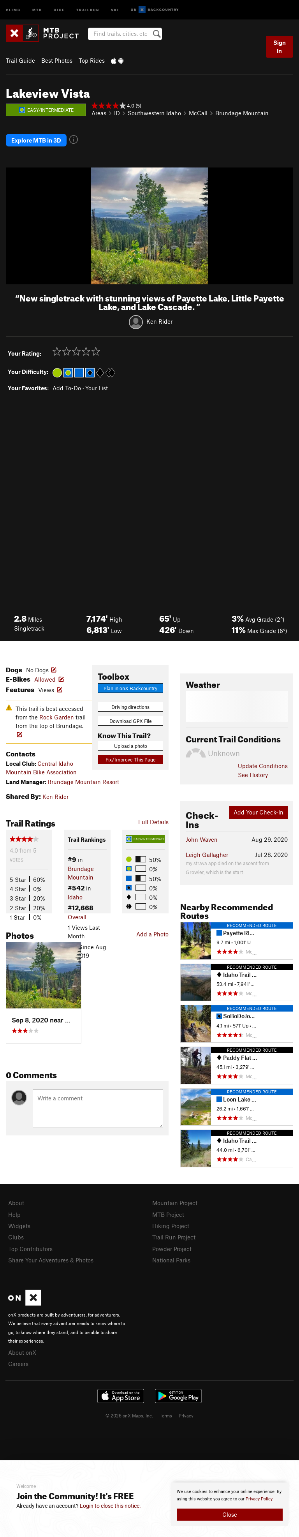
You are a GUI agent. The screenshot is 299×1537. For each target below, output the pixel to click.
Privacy (186, 1415)
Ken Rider (159, 321)
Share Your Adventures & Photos (50, 1260)
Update (263, 765)
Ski (115, 9)
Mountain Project (174, 1202)
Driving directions (130, 707)
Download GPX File (130, 721)
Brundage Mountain (242, 112)
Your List (96, 387)
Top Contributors (30, 1248)
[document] (230, 1504)
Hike (59, 9)
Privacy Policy (259, 1499)
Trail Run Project (173, 1237)
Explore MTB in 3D (36, 140)
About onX (22, 1352)
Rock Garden (56, 717)
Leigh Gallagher (207, 854)
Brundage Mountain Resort (83, 781)
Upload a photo (130, 746)
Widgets (19, 1225)
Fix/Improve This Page (131, 759)
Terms (166, 1415)
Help (14, 1214)
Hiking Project (170, 1225)
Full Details (153, 821)
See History (253, 774)
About (16, 1202)
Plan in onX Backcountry (130, 688)
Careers (18, 1363)
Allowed (45, 679)
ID (117, 112)
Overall (77, 916)
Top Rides (92, 60)
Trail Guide (20, 60)
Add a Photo (152, 934)
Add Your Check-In (258, 812)
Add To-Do (67, 387)
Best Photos (56, 60)
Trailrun (87, 9)
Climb (13, 9)
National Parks (171, 1260)
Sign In (279, 46)
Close (229, 1514)
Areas (98, 112)
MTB (37, 9)
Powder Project (172, 1248)
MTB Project (168, 1214)
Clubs (16, 1237)
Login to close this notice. (110, 1506)
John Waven (202, 839)
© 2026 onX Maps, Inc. (129, 1415)
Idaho (75, 897)
